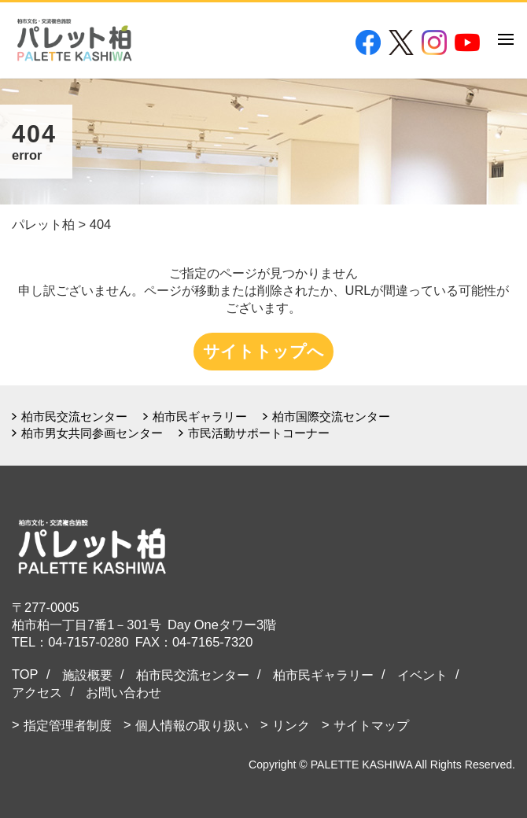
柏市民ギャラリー (200, 416)
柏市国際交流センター (331, 416)
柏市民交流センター (74, 416)
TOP (25, 674)
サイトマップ (371, 725)
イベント (422, 675)
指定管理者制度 (68, 725)
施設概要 (87, 675)
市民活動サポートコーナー (259, 433)
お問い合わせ (123, 692)
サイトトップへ (263, 351)
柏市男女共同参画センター (92, 433)
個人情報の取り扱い (192, 725)
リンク (291, 725)
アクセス (37, 692)
